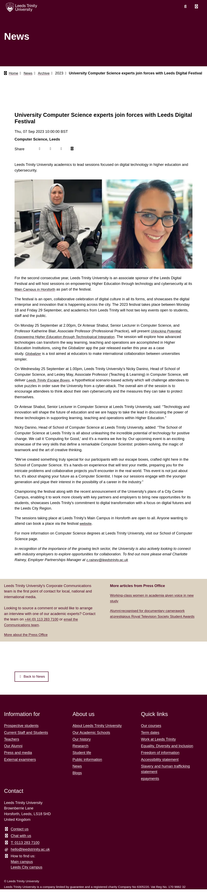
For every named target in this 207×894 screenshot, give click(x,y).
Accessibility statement (159, 764)
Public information (87, 764)
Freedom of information (160, 757)
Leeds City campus (26, 872)
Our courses (151, 730)
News (29, 73)
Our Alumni (13, 750)
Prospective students (21, 730)
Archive (45, 73)
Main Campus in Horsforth (36, 294)
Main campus (22, 866)
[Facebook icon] (39, 154)
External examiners (20, 764)
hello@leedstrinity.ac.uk (30, 854)
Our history (82, 744)
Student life (82, 757)
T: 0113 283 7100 (25, 847)
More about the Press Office (27, 639)
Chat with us (21, 840)
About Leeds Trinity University (97, 730)
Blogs (77, 777)
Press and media (18, 757)
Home (14, 73)
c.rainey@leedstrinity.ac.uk (108, 564)
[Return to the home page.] (21, 7)
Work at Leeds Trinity (158, 744)
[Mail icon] (73, 154)
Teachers (11, 744)
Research (81, 750)
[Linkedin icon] (62, 154)
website (86, 528)
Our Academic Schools (91, 737)
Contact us (20, 834)
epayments (150, 783)
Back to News (32, 681)
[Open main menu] (196, 7)
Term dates (150, 737)
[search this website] (185, 7)
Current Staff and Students (26, 737)
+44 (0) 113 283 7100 (42, 624)
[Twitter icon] (51, 154)
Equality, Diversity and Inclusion (167, 750)
